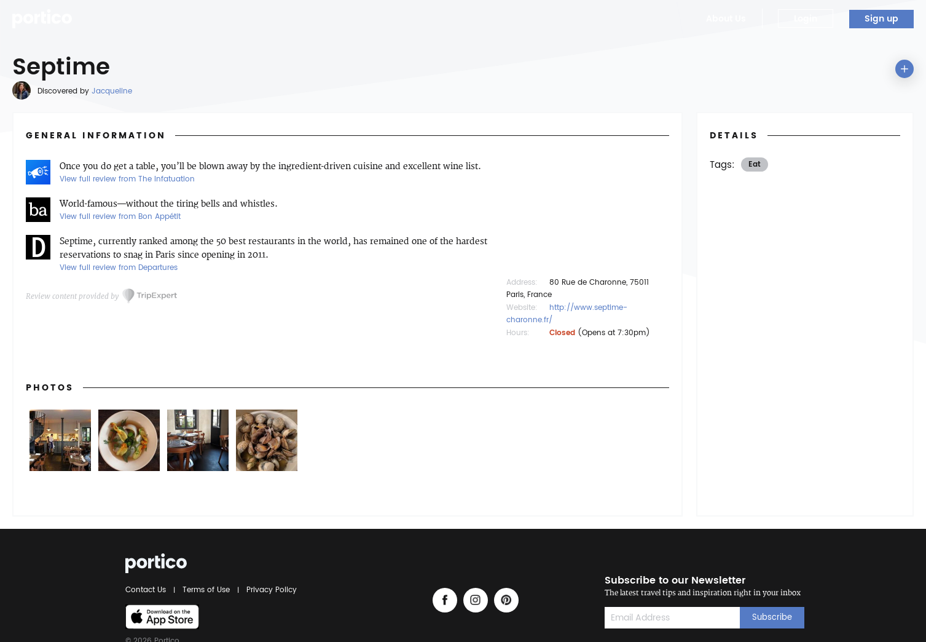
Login (805, 19)
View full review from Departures (119, 268)
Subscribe (772, 617)
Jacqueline (112, 91)
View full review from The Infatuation (127, 179)
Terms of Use (206, 590)
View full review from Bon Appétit (120, 217)
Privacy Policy (270, 590)
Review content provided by (72, 296)
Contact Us (147, 590)
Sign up (881, 19)
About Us (726, 19)
